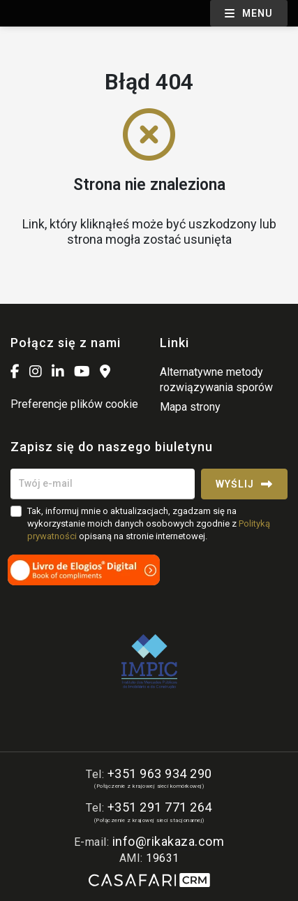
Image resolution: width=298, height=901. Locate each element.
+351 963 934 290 (159, 773)
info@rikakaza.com (168, 841)
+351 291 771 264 (159, 807)
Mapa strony (190, 406)
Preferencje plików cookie (74, 404)
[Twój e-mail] (102, 484)
